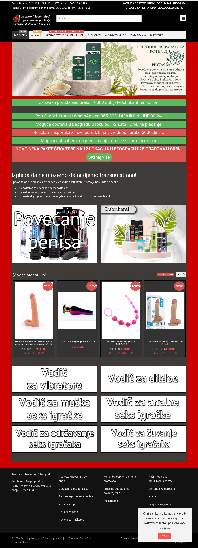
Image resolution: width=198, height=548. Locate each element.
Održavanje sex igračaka (73, 488)
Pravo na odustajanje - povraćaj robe (117, 491)
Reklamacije (111, 500)
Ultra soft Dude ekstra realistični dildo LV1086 (165, 342)
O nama (125, 538)
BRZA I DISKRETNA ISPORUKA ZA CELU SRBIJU (154, 7)
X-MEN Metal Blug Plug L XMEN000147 (77, 341)
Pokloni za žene (68, 511)
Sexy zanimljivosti (159, 504)
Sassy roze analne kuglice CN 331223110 (121, 342)
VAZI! (164, 536)
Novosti (153, 496)
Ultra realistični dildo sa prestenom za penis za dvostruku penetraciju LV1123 (33, 342)
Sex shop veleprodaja (161, 488)
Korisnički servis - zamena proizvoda (120, 479)
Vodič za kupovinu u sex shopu (73, 479)
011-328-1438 (37, 3)
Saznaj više (99, 157)
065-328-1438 (78, 3)
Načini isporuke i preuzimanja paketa (160, 479)
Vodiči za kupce (68, 504)
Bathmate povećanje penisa (76, 496)
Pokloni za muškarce (71, 519)
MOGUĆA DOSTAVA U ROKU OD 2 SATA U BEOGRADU (154, 3)
